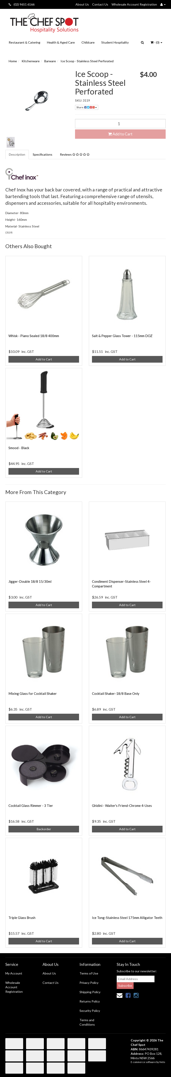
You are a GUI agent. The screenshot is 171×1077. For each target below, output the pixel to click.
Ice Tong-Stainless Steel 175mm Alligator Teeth (127, 918)
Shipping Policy (89, 992)
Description (17, 154)
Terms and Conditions (87, 1022)
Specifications (42, 154)
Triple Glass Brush (21, 918)
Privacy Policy (88, 983)
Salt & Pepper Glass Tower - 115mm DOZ (122, 336)
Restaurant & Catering (24, 42)
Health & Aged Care (61, 42)
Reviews (75, 154)
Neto (162, 1062)
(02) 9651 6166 (22, 4)
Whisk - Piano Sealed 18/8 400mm (33, 336)
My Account (13, 973)
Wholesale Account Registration (134, 4)
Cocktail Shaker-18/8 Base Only (115, 693)
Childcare (88, 42)
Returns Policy (89, 1001)
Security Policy (89, 1011)
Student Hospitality (115, 42)
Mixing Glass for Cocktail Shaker (32, 693)
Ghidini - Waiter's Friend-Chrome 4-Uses (122, 806)
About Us (82, 4)
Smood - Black (18, 448)
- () (156, 42)
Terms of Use (88, 973)
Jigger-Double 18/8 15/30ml (29, 581)
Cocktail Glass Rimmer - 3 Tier (30, 806)
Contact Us (100, 4)
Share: (86, 107)
